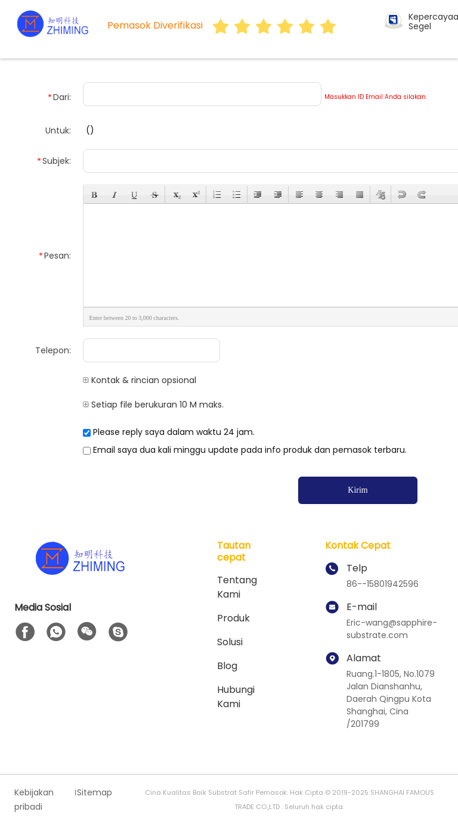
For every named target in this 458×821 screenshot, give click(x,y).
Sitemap (94, 792)
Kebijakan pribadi (34, 799)
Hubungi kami (236, 697)
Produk (233, 618)
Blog (227, 666)
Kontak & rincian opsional (139, 380)
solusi (230, 642)
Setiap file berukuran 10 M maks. (153, 404)
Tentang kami (237, 587)
